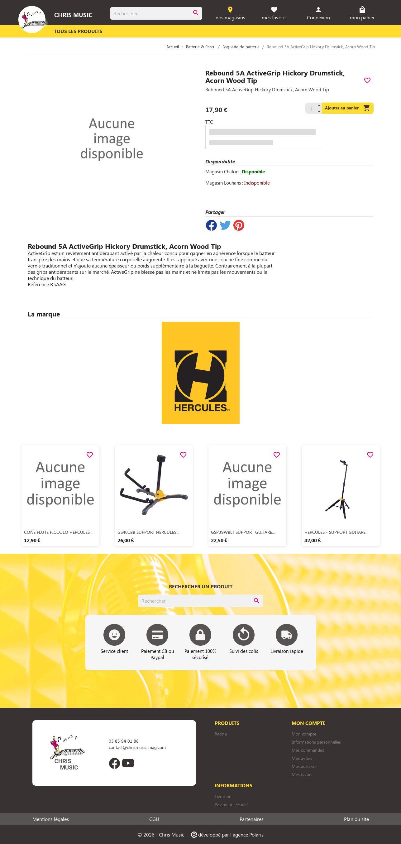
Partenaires (252, 819)
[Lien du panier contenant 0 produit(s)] (362, 14)
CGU (154, 819)
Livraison (223, 796)
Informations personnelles (316, 742)
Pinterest (239, 225)
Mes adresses (304, 766)
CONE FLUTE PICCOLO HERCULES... (58, 532)
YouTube (128, 763)
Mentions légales (50, 819)
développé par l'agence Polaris (227, 834)
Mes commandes (308, 750)
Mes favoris (302, 774)
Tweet (225, 225)
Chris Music (73, 15)
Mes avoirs (302, 758)
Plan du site (356, 819)
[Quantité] (310, 108)
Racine (221, 734)
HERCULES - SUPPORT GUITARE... (336, 532)
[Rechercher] (156, 13)
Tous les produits (78, 31)
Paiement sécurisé (232, 805)
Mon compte (304, 734)
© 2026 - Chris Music (161, 834)
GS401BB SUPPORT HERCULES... (148, 532)
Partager (211, 225)
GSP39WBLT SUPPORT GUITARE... (243, 532)
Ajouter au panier (347, 108)
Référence (38, 284)
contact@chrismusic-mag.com (137, 747)
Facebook (114, 763)
